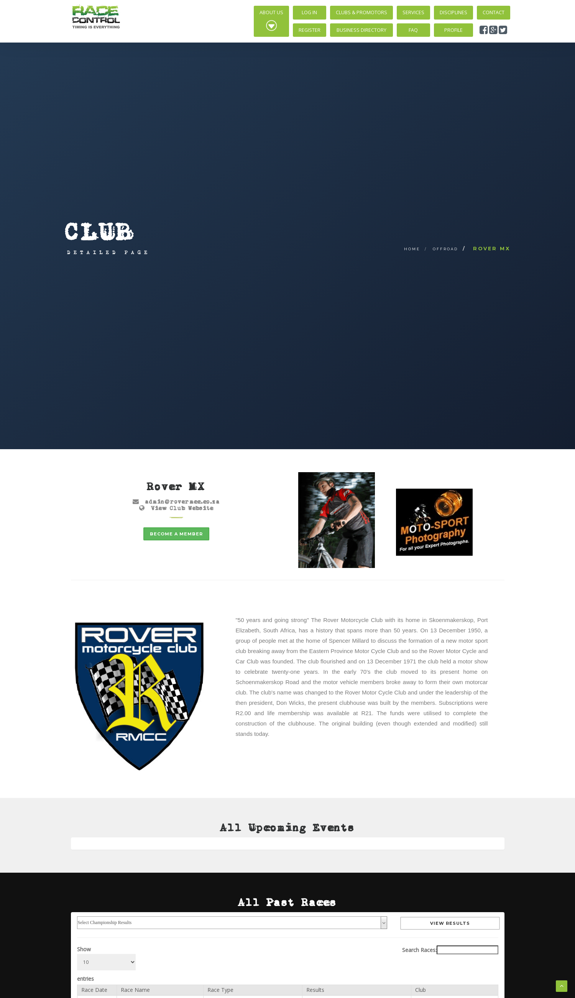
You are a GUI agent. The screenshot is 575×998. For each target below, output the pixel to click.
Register (309, 30)
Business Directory (361, 30)
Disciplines (453, 12)
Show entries (106, 963)
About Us (271, 20)
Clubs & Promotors (361, 12)
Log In (309, 12)
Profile (453, 30)
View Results (450, 923)
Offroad (445, 249)
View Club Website (182, 508)
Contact (493, 12)
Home (412, 249)
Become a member (176, 534)
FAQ (413, 30)
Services (413, 12)
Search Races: (450, 949)
